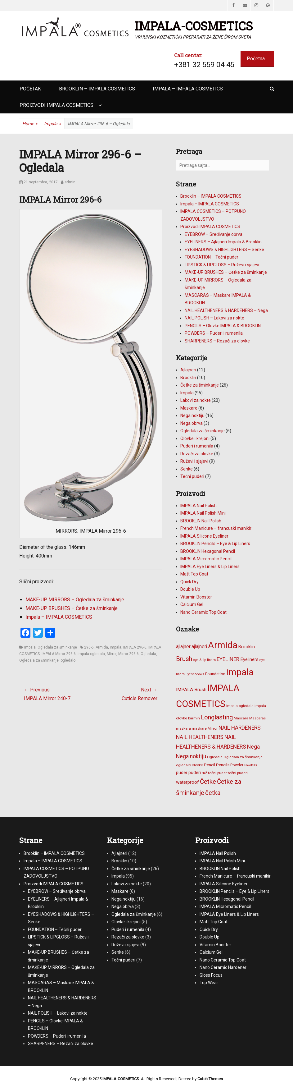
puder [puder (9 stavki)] (181, 772)
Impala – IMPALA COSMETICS (188, 89)
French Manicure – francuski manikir (215, 528)
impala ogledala (91, 654)
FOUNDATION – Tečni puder (211, 257)
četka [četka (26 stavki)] (213, 792)
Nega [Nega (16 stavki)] (253, 747)
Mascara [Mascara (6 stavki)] (241, 718)
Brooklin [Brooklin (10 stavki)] (246, 646)
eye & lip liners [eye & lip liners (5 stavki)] (204, 660)
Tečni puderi (192, 476)
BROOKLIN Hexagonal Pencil (207, 551)
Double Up (190, 589)
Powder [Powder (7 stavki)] (236, 765)
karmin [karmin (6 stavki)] (194, 718)
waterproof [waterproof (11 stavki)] (187, 782)
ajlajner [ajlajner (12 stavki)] (183, 646)
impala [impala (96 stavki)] (240, 672)
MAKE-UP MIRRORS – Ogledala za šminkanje (74, 600)
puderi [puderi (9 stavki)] (194, 772)
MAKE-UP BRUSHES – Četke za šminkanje (71, 608)
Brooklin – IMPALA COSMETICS (97, 89)
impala (115, 647)
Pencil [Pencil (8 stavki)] (209, 765)
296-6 (89, 647)
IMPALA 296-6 (134, 647)
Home (30, 124)
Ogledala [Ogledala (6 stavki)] (215, 757)
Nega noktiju (192, 415)
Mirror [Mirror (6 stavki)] (213, 728)
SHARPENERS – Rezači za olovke (217, 340)
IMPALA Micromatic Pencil (206, 558)
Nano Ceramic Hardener (223, 967)
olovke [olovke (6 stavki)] (197, 765)
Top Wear (209, 982)
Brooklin (188, 377)
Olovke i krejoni (195, 438)
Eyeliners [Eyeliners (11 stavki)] (249, 659)
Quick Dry (189, 581)
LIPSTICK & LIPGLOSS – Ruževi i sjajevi (222, 264)
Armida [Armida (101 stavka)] (222, 645)
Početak (30, 89)
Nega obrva (191, 423)
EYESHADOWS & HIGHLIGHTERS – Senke (224, 249)
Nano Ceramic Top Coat (203, 612)
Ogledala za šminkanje (57, 647)
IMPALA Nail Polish (198, 505)
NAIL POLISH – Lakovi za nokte (214, 317)
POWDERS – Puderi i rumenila (214, 333)
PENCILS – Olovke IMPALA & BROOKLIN (223, 325)
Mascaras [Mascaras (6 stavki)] (257, 718)
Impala (52, 124)
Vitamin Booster (196, 596)
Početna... (257, 59)
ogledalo (68, 660)
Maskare (188, 408)
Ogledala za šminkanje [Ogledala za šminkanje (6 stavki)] (243, 757)
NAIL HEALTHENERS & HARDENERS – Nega (226, 310)
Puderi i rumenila (196, 445)
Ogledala (148, 654)
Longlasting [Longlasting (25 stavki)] (217, 717)
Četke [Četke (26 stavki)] (208, 781)
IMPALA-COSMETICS (194, 26)
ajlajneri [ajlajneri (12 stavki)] (199, 646)
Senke (186, 468)
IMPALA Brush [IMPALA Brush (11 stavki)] (191, 689)
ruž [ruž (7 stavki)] (204, 772)
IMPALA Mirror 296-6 (59, 654)
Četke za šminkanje (199, 385)
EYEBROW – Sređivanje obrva (213, 234)
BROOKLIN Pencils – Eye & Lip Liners (215, 543)
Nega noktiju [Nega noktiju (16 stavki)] (191, 756)
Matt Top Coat (194, 573)
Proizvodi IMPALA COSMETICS (56, 105)
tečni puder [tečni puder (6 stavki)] (217, 773)
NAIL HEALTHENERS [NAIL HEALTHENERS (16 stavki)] (199, 737)
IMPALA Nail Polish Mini (203, 513)
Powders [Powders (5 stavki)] (250, 765)
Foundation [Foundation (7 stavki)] (215, 674)
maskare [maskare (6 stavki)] (199, 728)
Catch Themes (210, 1078)
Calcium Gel (191, 604)
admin (70, 182)
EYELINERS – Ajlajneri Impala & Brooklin (223, 241)
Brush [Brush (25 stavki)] (184, 659)
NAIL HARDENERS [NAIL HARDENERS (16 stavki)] (240, 728)
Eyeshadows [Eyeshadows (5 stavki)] (195, 674)
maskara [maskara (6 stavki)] (183, 728)
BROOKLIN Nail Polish (200, 520)
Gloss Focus (211, 975)
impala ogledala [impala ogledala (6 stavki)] (240, 706)
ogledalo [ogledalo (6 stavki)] (183, 765)
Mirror (111, 654)
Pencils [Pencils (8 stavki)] (222, 765)
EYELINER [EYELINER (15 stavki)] (228, 659)
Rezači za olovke (196, 453)
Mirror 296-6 (128, 654)
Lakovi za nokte (195, 400)
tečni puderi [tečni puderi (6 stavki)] (238, 773)
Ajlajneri (188, 369)
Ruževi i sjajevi (194, 461)
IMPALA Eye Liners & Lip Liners (210, 566)
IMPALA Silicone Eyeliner (204, 536)
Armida (102, 647)
